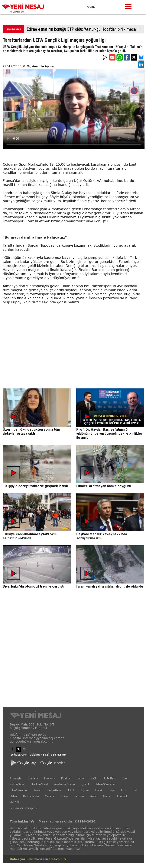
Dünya (80, 778)
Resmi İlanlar (31, 796)
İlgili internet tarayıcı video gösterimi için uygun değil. (74, 109)
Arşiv (93, 796)
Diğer (112, 790)
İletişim (79, 796)
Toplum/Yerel (40, 784)
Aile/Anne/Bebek (64, 784)
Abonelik (122, 796)
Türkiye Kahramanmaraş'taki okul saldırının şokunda (29, 536)
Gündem (33, 778)
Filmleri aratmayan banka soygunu (103, 486)
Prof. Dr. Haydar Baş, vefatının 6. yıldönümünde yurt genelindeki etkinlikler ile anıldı (109, 433)
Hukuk (71, 790)
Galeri (37, 790)
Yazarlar (50, 796)
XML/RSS (15, 802)
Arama (107, 796)
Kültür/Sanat (18, 784)
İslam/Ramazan (106, 784)
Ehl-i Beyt (110, 778)
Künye (64, 796)
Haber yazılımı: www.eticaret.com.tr (38, 859)
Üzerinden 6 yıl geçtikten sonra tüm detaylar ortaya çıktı (31, 431)
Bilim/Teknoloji (19, 790)
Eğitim (85, 790)
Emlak (99, 790)
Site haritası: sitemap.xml (23, 808)
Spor (125, 778)
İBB (123, 790)
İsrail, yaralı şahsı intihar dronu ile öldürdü (109, 586)
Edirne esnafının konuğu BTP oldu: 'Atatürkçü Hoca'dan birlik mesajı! (83, 29)
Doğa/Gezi (54, 790)
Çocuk (86, 784)
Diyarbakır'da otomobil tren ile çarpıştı (33, 586)
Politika (66, 778)
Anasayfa (16, 778)
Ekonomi (49, 778)
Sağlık (94, 778)
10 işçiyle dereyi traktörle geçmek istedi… (36, 486)
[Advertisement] (73, 358)
